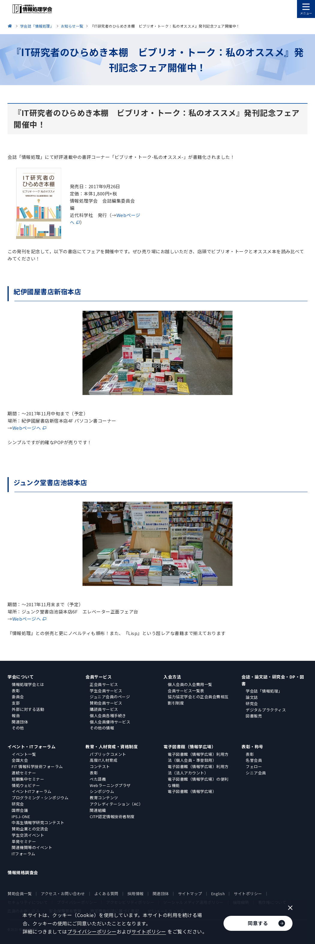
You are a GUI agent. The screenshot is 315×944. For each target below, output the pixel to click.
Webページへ (26, 428)
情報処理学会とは (28, 684)
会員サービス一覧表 (186, 690)
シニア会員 (256, 773)
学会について (21, 677)
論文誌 (252, 697)
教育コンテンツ (104, 797)
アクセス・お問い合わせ (63, 893)
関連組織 (98, 810)
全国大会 (20, 760)
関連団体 (20, 722)
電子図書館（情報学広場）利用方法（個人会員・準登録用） (198, 757)
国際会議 (20, 810)
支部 (16, 703)
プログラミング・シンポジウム (40, 797)
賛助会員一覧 (20, 893)
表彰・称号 (252, 747)
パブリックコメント (108, 754)
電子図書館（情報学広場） (190, 747)
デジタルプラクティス (266, 710)
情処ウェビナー (26, 785)
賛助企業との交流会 (30, 829)
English (218, 893)
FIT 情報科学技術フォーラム (37, 766)
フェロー (254, 766)
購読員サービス (104, 709)
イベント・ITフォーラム (32, 747)
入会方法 (172, 677)
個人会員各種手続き (108, 715)
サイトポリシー (248, 893)
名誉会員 (254, 760)
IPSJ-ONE (21, 816)
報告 (16, 715)
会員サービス (99, 677)
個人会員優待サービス (110, 722)
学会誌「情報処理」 (264, 691)
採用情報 (136, 893)
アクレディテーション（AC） (116, 804)
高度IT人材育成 (103, 760)
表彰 (16, 690)
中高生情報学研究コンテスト (38, 822)
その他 (18, 728)
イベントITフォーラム (32, 791)
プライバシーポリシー (92, 931)
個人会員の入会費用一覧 (190, 684)
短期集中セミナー (28, 779)
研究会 (252, 703)
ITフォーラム (23, 853)
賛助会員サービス (106, 703)
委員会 (18, 696)
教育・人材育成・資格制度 (112, 747)
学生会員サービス (106, 690)
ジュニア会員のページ (110, 696)
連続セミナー (24, 773)
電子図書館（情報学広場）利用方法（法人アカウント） (198, 770)
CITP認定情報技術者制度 (112, 816)
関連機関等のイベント (32, 847)
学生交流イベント (28, 835)
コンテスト (100, 766)
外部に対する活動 (28, 709)
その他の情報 (102, 728)
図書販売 (254, 716)
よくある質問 (106, 893)
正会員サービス (104, 684)
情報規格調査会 (23, 872)
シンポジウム (102, 791)
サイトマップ (190, 893)
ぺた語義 (98, 779)
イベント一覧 (24, 754)
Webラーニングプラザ (110, 785)
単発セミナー (24, 841)
